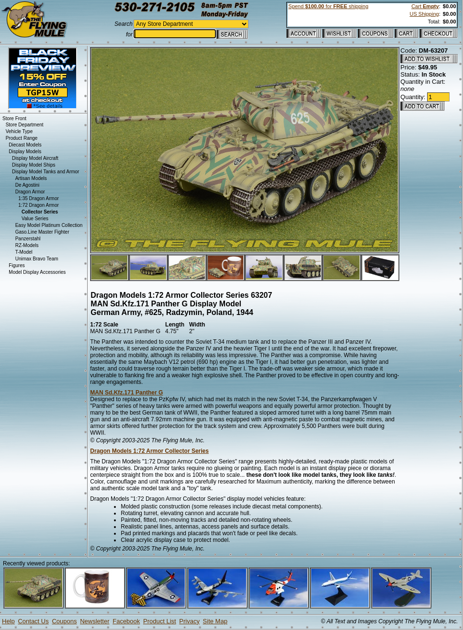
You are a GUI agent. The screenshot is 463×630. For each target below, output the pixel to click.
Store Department (25, 124)
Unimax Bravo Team (36, 258)
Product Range (22, 138)
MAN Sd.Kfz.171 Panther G (126, 392)
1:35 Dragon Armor (38, 198)
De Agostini (27, 185)
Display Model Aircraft (35, 158)
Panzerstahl (28, 238)
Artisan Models (31, 178)
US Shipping (424, 14)
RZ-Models (27, 245)
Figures (16, 265)
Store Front (14, 118)
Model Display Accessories (37, 272)
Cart (425, 6)
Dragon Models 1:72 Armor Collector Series (149, 451)
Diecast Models (25, 144)
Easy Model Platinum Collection (49, 225)
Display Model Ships (34, 165)
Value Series (35, 218)
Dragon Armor (30, 191)
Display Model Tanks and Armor (45, 171)
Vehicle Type (19, 131)
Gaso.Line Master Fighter (42, 232)
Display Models (25, 151)
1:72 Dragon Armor (38, 205)
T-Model (24, 252)
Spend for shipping (328, 6)
